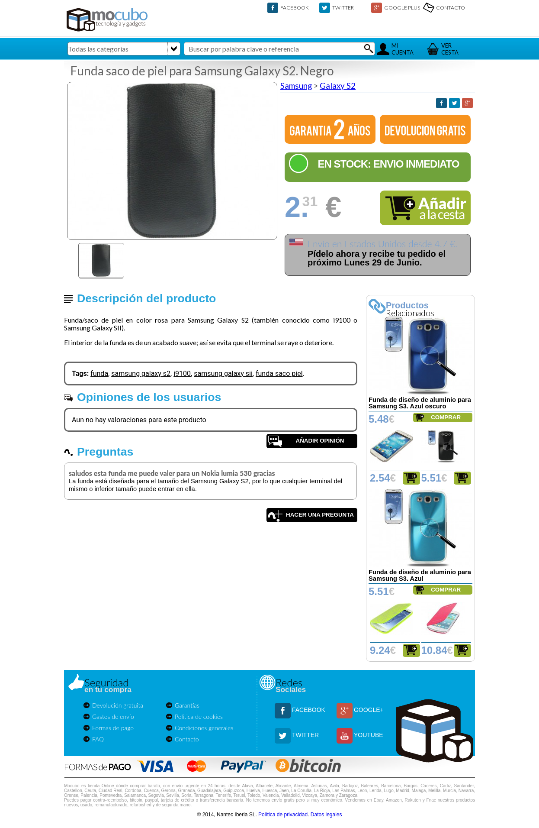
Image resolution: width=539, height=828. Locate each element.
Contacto (187, 739)
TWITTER (343, 7)
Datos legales (326, 815)
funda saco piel (279, 373)
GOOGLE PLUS (402, 7)
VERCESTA (450, 49)
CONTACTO (450, 7)
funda (99, 373)
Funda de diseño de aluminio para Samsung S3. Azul (420, 575)
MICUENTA (402, 49)
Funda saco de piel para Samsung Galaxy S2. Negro (202, 70)
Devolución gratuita (117, 705)
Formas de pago (113, 727)
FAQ (98, 739)
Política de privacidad (283, 815)
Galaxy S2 (338, 86)
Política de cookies (199, 716)
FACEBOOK (294, 7)
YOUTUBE (368, 734)
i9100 (182, 373)
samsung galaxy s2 (140, 373)
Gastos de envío (113, 716)
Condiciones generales (204, 727)
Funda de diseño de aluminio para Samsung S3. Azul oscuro (420, 403)
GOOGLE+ (369, 709)
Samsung (296, 86)
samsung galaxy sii (223, 373)
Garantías (187, 705)
